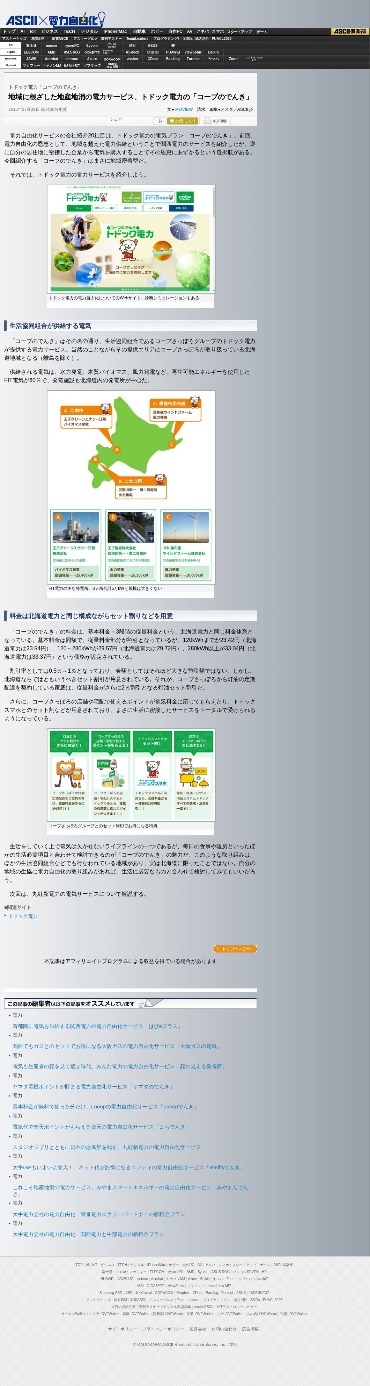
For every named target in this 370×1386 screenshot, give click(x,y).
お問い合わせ (224, 1329)
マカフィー (31, 65)
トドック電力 (23, 916)
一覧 (158, 121)
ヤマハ (213, 59)
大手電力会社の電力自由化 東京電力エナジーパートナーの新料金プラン (99, 1214)
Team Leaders (188, 1300)
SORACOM (164, 1293)
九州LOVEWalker (230, 1314)
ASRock (132, 52)
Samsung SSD (111, 1293)
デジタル (89, 31)
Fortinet (193, 59)
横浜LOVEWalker (136, 1314)
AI (23, 31)
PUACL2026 (222, 39)
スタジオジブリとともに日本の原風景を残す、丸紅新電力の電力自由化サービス (107, 1147)
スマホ (218, 31)
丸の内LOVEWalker (262, 1314)
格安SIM (38, 39)
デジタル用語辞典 (177, 1307)
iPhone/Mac (115, 31)
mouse (51, 46)
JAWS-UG (126, 1279)
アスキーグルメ (85, 39)
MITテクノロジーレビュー (236, 1307)
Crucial (153, 52)
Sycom (92, 46)
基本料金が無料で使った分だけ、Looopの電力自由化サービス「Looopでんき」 (106, 1106)
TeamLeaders (137, 39)
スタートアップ (239, 32)
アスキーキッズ (14, 39)
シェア (115, 119)
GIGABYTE (91, 52)
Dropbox (133, 58)
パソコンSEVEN (112, 45)
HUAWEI (173, 52)
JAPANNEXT (72, 65)
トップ (9, 31)
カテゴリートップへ (235, 948)
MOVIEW (184, 109)
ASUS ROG (72, 52)
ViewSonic (193, 52)
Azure (92, 59)
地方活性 (202, 39)
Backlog (173, 59)
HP (173, 46)
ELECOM (31, 52)
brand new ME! (219, 1286)
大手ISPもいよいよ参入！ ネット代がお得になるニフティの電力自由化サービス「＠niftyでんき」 (129, 1167)
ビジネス (49, 31)
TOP (79, 1265)
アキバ (202, 31)
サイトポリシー (122, 1329)
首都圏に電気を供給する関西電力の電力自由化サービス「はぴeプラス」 (98, 1026)
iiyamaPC (72, 46)
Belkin (213, 52)
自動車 (139, 31)
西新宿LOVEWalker (168, 1314)
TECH (69, 31)
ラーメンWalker (73, 1314)
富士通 (31, 46)
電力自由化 (71, 19)
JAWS (31, 59)
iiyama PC (176, 1272)
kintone (72, 59)
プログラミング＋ (216, 1300)
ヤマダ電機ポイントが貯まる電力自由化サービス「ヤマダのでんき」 (94, 1086)
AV (190, 31)
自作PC (175, 31)
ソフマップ (92, 65)
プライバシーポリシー (163, 1329)
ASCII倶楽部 (350, 31)
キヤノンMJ (51, 65)
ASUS (153, 46)
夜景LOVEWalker (199, 1314)
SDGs (188, 39)
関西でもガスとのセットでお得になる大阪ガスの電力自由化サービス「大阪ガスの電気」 (117, 1046)
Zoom (233, 59)
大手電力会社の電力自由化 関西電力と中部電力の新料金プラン (88, 1234)
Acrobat (51, 59)
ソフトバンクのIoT (253, 59)
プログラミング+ (166, 39)
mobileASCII (204, 1307)
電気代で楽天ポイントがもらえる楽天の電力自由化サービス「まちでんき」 (102, 1127)
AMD (51, 52)
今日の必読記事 (123, 1307)
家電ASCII (60, 39)
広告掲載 (250, 1329)
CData (153, 59)
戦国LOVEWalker (293, 1314)
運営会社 (198, 1329)
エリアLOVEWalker (104, 1314)
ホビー (157, 31)
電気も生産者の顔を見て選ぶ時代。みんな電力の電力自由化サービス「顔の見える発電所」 (120, 1066)
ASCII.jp (21, 20)
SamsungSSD (108, 52)
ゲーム (262, 32)
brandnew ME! (112, 66)
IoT (33, 31)
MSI (133, 46)
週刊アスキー (111, 39)
